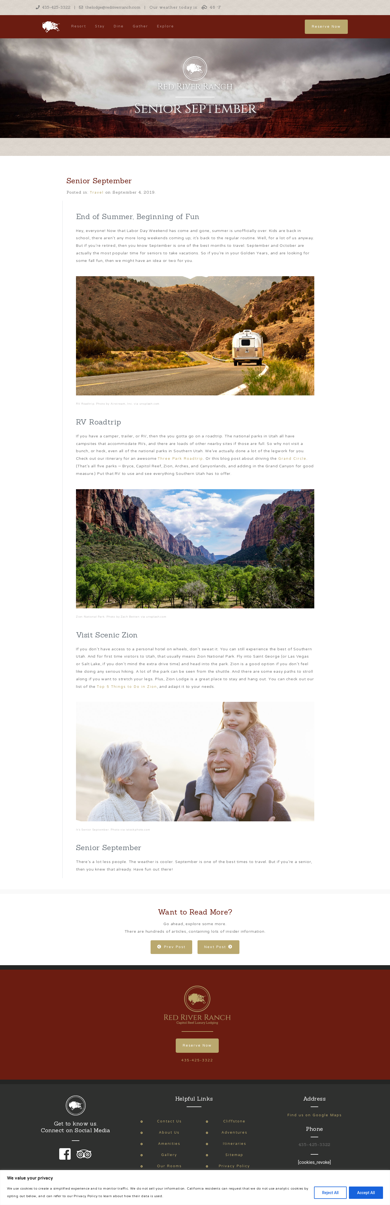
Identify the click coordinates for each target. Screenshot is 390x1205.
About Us (169, 1132)
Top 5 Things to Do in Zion (127, 686)
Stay (100, 26)
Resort (78, 26)
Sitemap (234, 1155)
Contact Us (169, 1121)
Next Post (218, 947)
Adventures (234, 1132)
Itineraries (234, 1143)
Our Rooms (169, 1166)
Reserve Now (326, 26)
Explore (165, 26)
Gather (140, 26)
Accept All (366, 1192)
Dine (119, 26)
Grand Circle (292, 458)
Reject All (330, 1192)
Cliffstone (234, 1121)
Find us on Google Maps (314, 1115)
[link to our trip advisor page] (83, 1157)
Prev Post (171, 947)
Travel (97, 192)
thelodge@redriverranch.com (110, 7)
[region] (195, 1187)
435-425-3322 (53, 7)
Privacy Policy (234, 1166)
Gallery (169, 1155)
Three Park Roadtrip (180, 458)
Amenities (169, 1143)
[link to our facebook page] (66, 1157)
